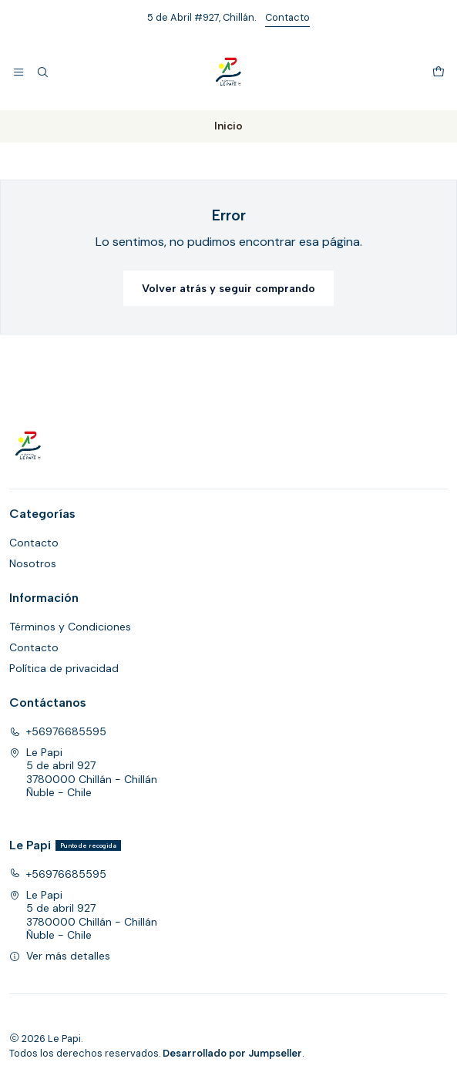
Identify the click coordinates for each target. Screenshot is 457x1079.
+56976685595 (57, 731)
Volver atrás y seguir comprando (228, 288)
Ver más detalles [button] (59, 956)
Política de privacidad (64, 668)
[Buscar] (41, 72)
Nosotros (32, 563)
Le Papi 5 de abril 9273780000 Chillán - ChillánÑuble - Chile (83, 772)
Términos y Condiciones (70, 627)
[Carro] (438, 72)
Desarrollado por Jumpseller (232, 1053)
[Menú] (18, 72)
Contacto (287, 17)
